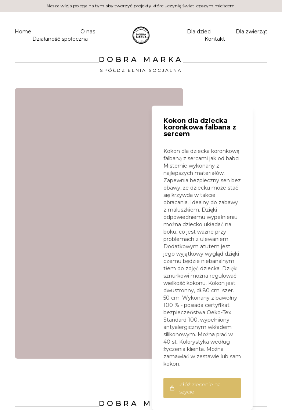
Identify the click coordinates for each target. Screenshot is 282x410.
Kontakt (215, 39)
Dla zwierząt (251, 31)
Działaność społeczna (60, 39)
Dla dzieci (199, 31)
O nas (87, 31)
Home (23, 31)
